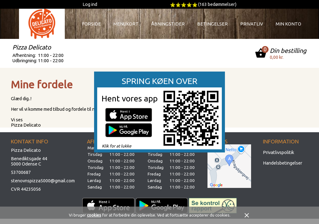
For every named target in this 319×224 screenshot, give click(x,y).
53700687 (21, 172)
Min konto (288, 23)
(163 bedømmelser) (217, 4)
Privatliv (251, 23)
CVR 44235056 (26, 189)
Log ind (90, 4)
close (246, 215)
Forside (91, 23)
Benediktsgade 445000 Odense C (29, 161)
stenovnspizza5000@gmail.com (43, 180)
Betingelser (212, 23)
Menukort (126, 23)
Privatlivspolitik (278, 152)
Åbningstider (168, 23)
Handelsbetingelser (282, 163)
